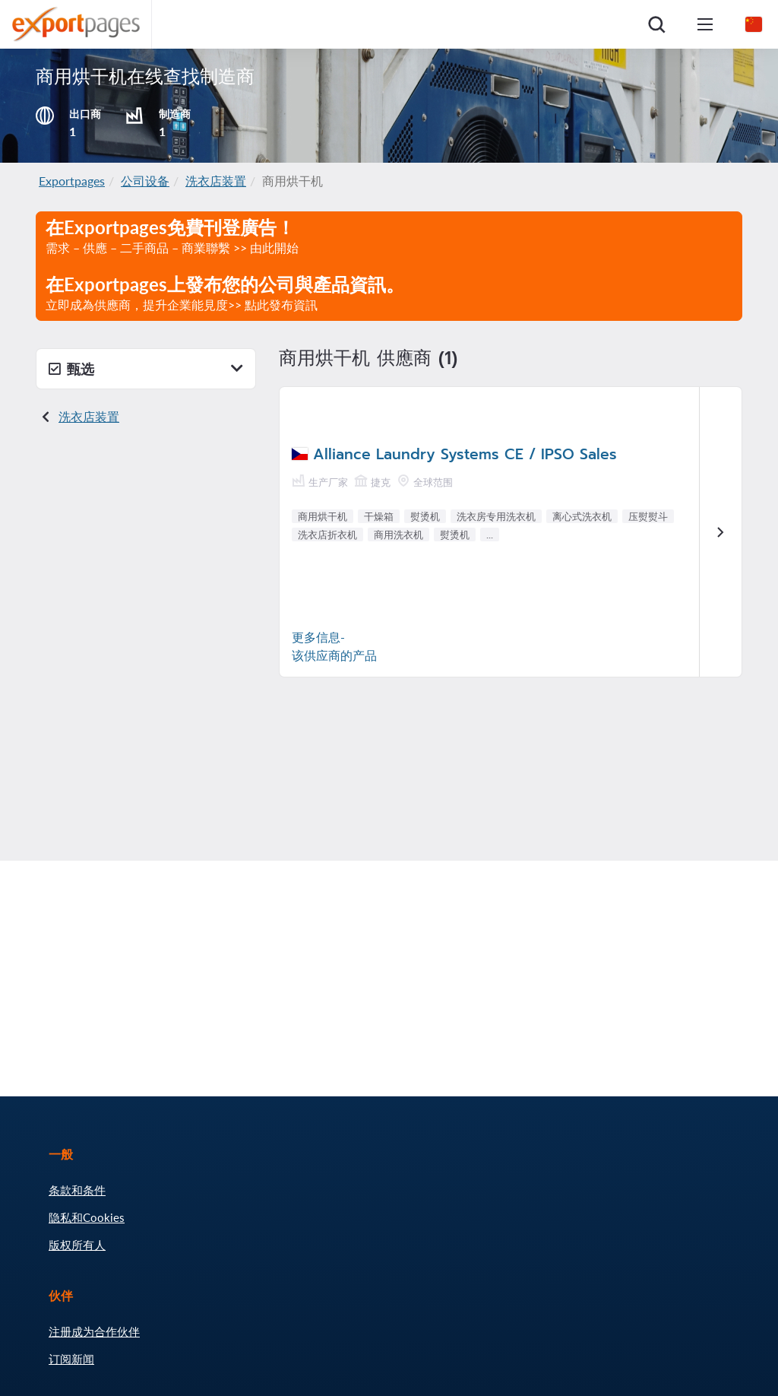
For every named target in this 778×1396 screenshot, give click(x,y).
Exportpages (72, 180)
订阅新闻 (71, 1359)
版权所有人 (77, 1245)
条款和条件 (77, 1190)
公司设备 (145, 180)
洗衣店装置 (215, 180)
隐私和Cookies (87, 1217)
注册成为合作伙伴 (94, 1331)
